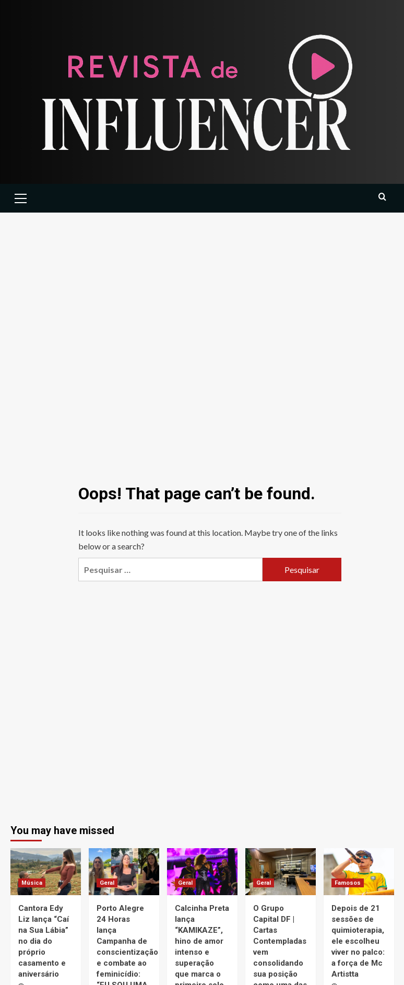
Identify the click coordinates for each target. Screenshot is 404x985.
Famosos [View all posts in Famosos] (348, 883)
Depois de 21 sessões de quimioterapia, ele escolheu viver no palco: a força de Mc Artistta (358, 941)
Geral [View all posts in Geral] (107, 883)
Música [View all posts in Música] (31, 883)
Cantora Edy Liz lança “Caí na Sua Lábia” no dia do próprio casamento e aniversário (43, 941)
